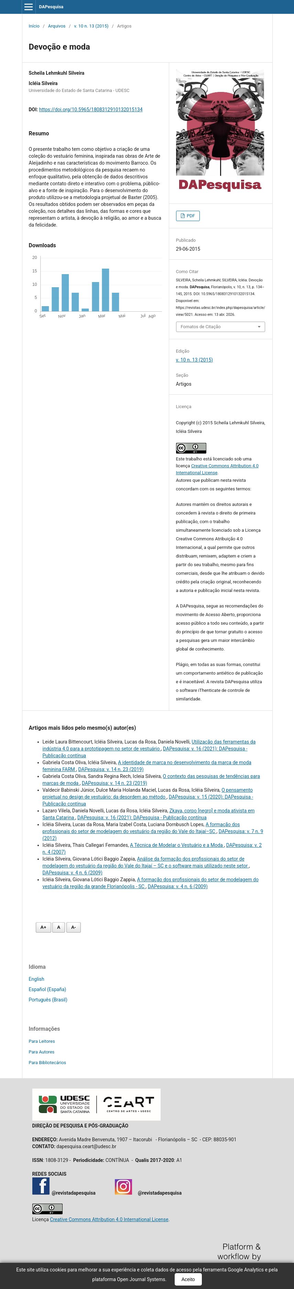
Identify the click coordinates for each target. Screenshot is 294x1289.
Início (34, 26)
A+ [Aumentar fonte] (43, 927)
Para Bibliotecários (47, 1062)
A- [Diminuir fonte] (73, 927)
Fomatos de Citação (201, 326)
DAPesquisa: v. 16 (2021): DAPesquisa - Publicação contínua (142, 817)
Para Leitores (42, 1041)
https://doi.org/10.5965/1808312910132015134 (91, 109)
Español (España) (47, 989)
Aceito (188, 1279)
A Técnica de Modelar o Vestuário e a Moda (177, 845)
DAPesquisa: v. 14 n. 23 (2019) (111, 769)
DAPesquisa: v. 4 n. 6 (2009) (72, 872)
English (36, 979)
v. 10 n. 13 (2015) (91, 26)
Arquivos (57, 26)
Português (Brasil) (48, 999)
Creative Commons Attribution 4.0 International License (109, 1219)
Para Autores (42, 1051)
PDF (190, 215)
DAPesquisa (51, 6)
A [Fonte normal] (58, 927)
